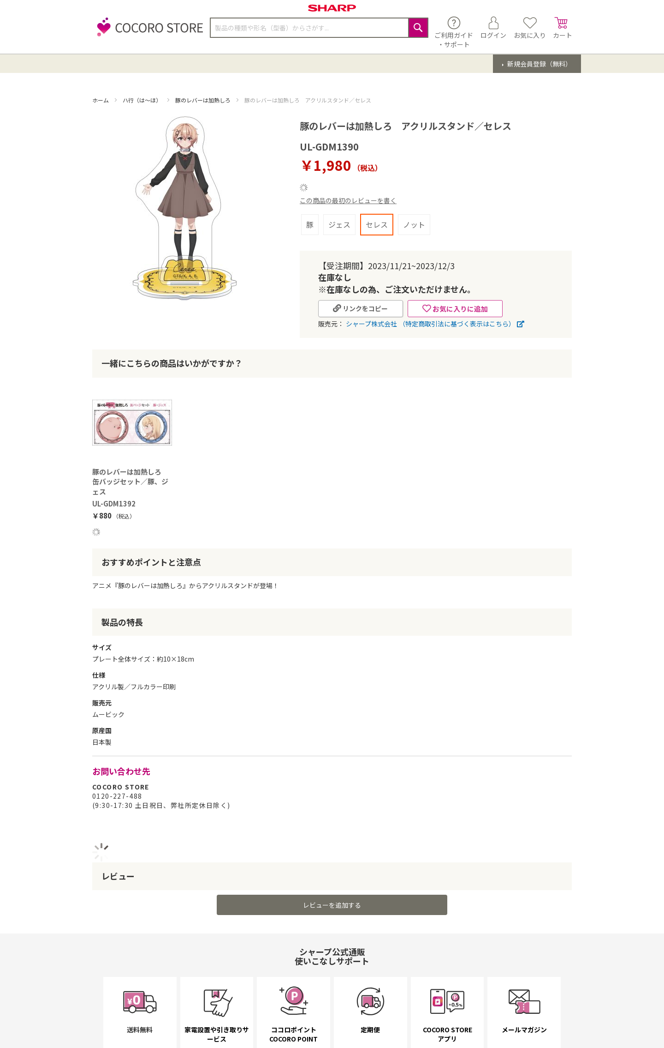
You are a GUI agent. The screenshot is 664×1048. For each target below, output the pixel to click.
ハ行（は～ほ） (143, 100)
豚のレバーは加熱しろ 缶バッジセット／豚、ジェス (130, 481)
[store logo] (147, 32)
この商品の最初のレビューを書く (348, 200)
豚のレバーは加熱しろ (203, 100)
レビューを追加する (332, 904)
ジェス (339, 224)
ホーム (101, 100)
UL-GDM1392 (114, 503)
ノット (414, 224)
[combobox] (319, 28)
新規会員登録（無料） (539, 63)
